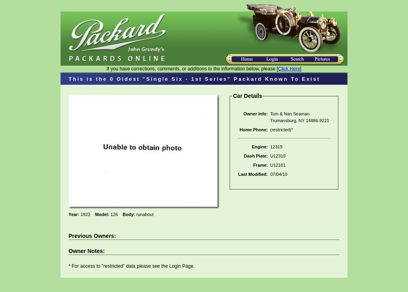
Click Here (289, 69)
